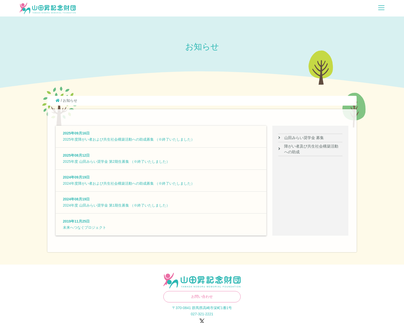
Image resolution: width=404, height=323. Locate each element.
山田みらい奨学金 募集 (304, 137)
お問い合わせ (202, 296)
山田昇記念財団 (48, 8)
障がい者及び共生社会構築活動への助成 (311, 149)
